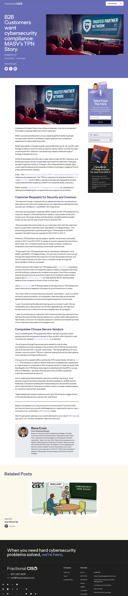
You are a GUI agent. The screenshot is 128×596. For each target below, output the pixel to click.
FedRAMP (97, 572)
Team (65, 576)
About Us (67, 572)
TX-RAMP (83, 590)
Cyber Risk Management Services (105, 576)
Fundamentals (68, 580)
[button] (6, 69)
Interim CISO (98, 589)
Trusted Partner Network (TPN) (66, 175)
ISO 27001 (24, 180)
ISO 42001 (83, 580)
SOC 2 (82, 572)
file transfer (42, 339)
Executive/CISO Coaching (102, 592)
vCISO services (44, 411)
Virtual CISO (62, 267)
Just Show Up (11, 522)
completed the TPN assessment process (44, 188)
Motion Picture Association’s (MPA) (38, 175)
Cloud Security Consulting (102, 585)
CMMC (82, 587)
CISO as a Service (35, 278)
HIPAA (82, 583)
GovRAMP (83, 594)
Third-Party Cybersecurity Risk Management (104, 580)
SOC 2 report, (25, 286)
